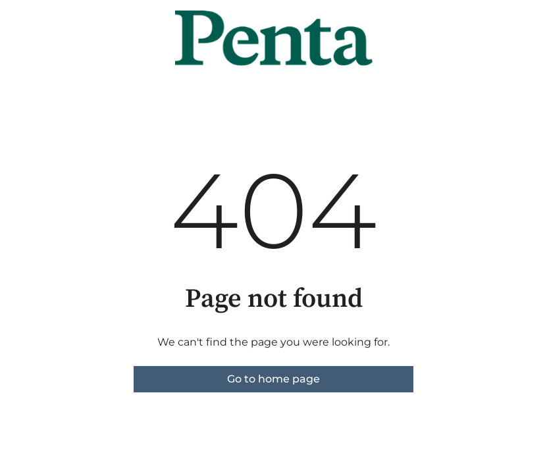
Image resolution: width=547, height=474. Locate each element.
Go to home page (273, 379)
